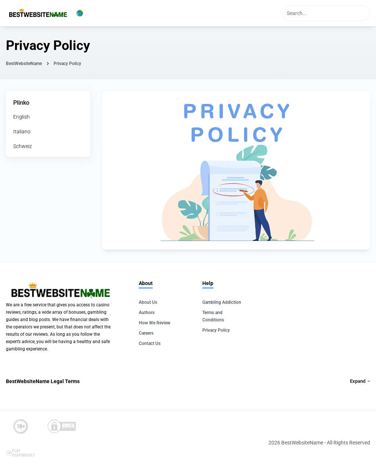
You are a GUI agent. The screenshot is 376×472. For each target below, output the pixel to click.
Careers (146, 333)
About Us (148, 302)
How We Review (154, 322)
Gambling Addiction (221, 302)
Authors (147, 312)
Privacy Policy (216, 330)
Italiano (21, 131)
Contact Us (149, 343)
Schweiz (22, 146)
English (21, 117)
